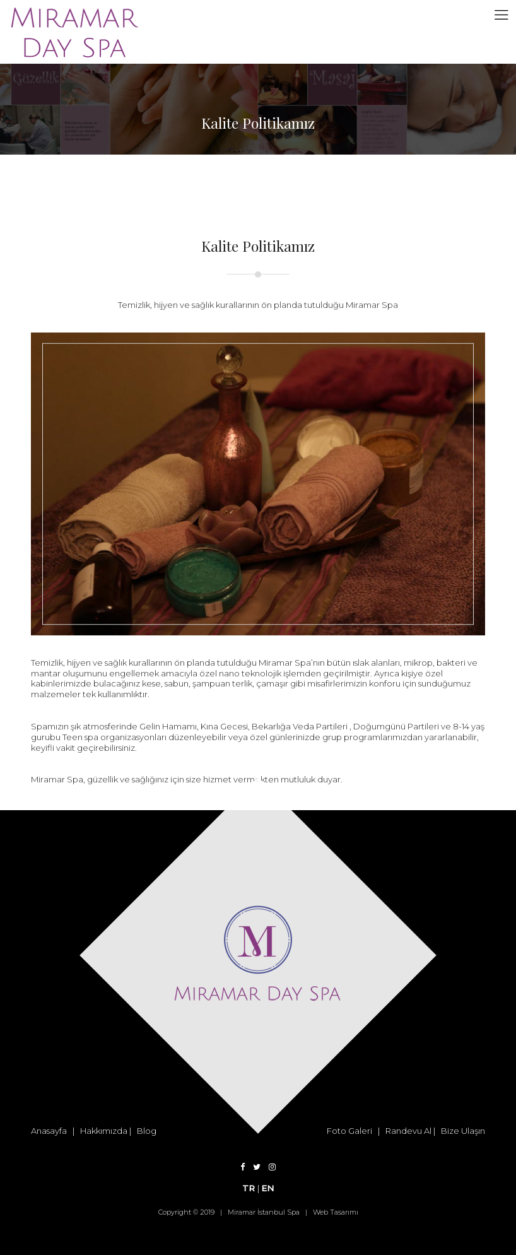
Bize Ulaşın (463, 1131)
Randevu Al (408, 1131)
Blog (146, 1131)
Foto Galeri (349, 1131)
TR (249, 1188)
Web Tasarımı (335, 1212)
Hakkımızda (103, 1131)
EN (267, 1188)
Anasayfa (49, 1131)
